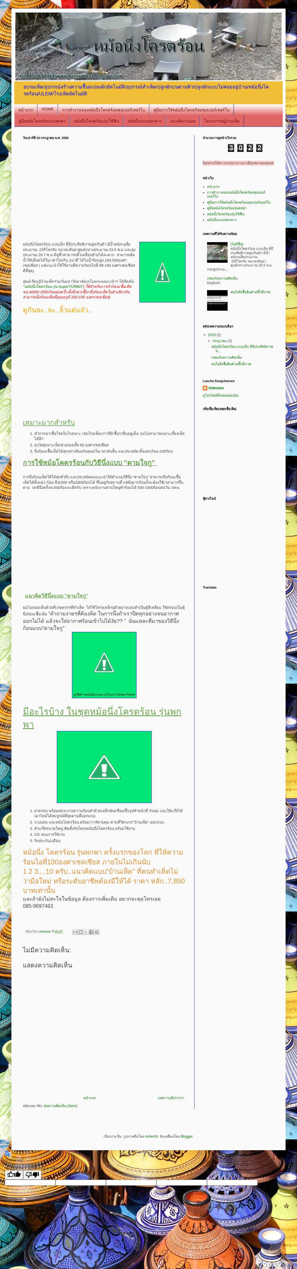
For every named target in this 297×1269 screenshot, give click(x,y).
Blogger (186, 1137)
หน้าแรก (25, 110)
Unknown (216, 388)
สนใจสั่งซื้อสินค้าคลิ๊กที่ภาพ (250, 292)
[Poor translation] (32, 1175)
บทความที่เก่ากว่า (171, 1098)
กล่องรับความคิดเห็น (222, 278)
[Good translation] (14, 1175)
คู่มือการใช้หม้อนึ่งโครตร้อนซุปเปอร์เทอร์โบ (192, 110)
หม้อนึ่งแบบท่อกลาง (145, 121)
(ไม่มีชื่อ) (236, 244)
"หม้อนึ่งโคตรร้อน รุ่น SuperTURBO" (53, 286)
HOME (48, 109)
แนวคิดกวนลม (183, 121)
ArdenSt (151, 1137)
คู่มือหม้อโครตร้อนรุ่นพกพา (42, 121)
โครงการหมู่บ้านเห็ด (222, 121)
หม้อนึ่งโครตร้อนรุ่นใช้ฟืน (96, 121)
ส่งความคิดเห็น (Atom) (60, 1106)
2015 (212, 335)
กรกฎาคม (220, 341)
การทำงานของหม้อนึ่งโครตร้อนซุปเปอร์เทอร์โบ (103, 110)
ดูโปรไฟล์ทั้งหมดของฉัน (220, 395)
